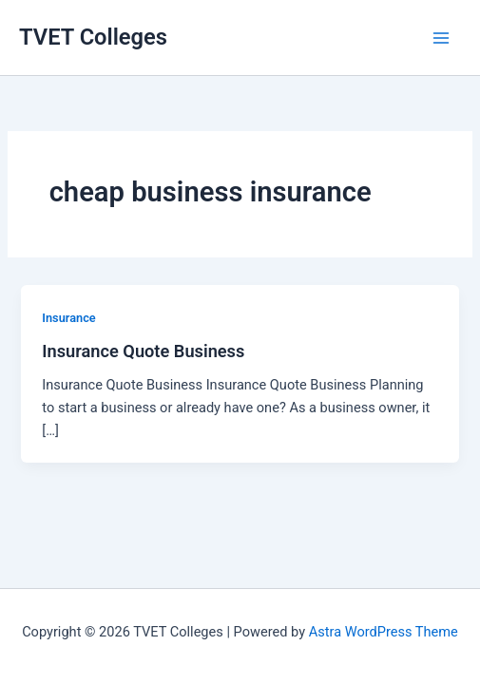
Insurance (68, 318)
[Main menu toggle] (441, 38)
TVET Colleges (93, 37)
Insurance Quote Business (143, 351)
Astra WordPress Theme (383, 631)
